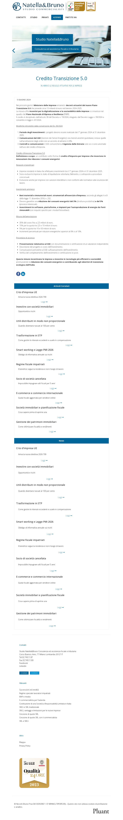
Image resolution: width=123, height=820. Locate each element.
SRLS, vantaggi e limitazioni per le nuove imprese (39, 710)
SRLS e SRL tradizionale (29, 707)
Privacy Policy (24, 745)
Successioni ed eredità (29, 689)
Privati (45, 17)
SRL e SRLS (24, 721)
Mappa (22, 742)
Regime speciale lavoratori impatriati (34, 693)
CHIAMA (24, 673)
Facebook (23, 663)
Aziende (57, 17)
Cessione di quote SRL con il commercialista (38, 717)
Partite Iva (71, 17)
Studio (33, 17)
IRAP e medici (25, 696)
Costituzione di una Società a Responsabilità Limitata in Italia (45, 703)
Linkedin (22, 666)
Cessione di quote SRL (28, 714)
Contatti (21, 17)
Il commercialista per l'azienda (32, 700)
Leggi (43, 302)
